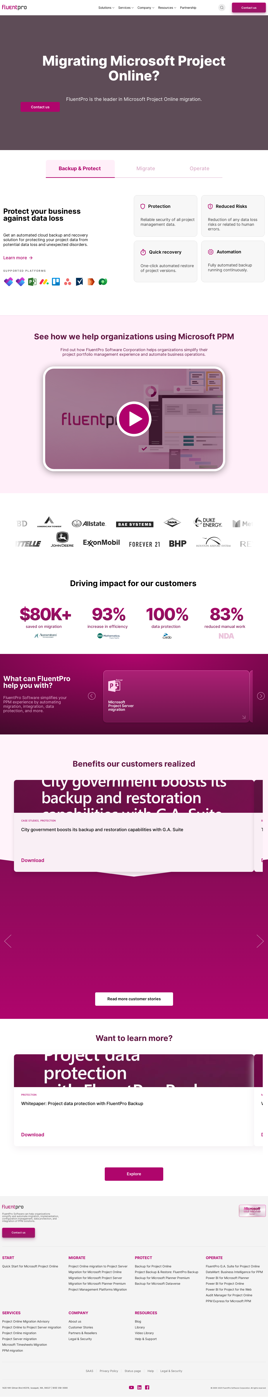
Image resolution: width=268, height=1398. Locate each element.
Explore (134, 1174)
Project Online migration (19, 1333)
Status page (133, 1371)
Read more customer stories (134, 999)
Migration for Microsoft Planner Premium (97, 1283)
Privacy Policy (109, 1371)
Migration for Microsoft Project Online (95, 1272)
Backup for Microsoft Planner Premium (162, 1278)
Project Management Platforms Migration (98, 1289)
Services (124, 7)
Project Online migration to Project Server (98, 1266)
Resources (165, 7)
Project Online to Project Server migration (31, 1327)
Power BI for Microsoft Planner (227, 1278)
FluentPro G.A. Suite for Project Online (233, 1266)
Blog (138, 1321)
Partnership (188, 7)
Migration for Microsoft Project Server (95, 1278)
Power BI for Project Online (225, 1283)
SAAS (89, 1371)
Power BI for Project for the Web (229, 1289)
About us (75, 1321)
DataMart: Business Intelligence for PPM (234, 1272)
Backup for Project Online (153, 1266)
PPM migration (12, 1350)
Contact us (248, 7)
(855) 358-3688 (60, 1388)
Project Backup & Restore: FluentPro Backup (166, 1272)
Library (140, 1327)
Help (151, 1371)
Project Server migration (19, 1339)
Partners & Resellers (83, 1333)
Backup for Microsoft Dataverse (157, 1283)
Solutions (104, 7)
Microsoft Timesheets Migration (24, 1344)
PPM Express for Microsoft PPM (228, 1301)
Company (144, 7)
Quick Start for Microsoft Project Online (30, 1266)
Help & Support (146, 1339)
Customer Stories (81, 1327)
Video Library (144, 1333)
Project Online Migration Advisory (26, 1321)
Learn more (15, 258)
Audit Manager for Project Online (229, 1295)
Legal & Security (80, 1339)
